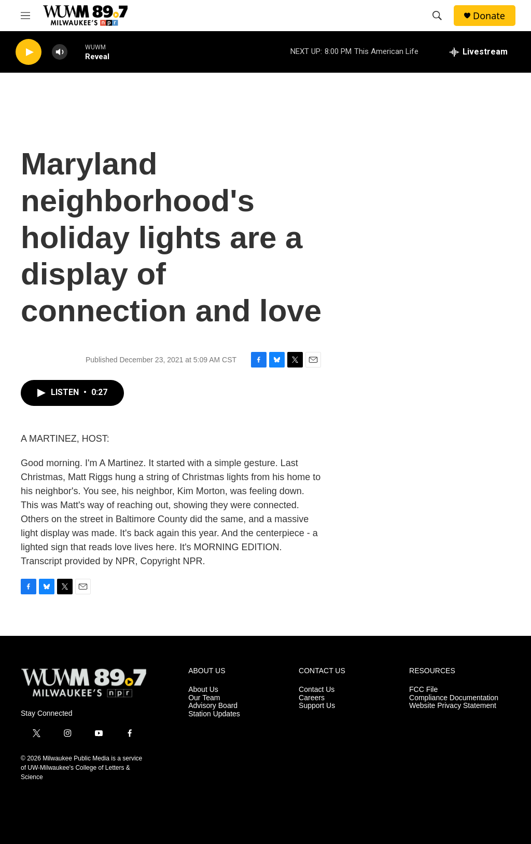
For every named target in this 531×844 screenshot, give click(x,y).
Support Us (317, 706)
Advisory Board (212, 706)
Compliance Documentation (453, 698)
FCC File (423, 689)
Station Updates (214, 714)
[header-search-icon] (437, 15)
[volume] (59, 52)
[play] (28, 52)
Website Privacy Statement (452, 706)
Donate (489, 15)
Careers (312, 698)
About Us (203, 689)
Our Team (204, 698)
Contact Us (316, 689)
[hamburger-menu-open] (25, 15)
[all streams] (478, 52)
